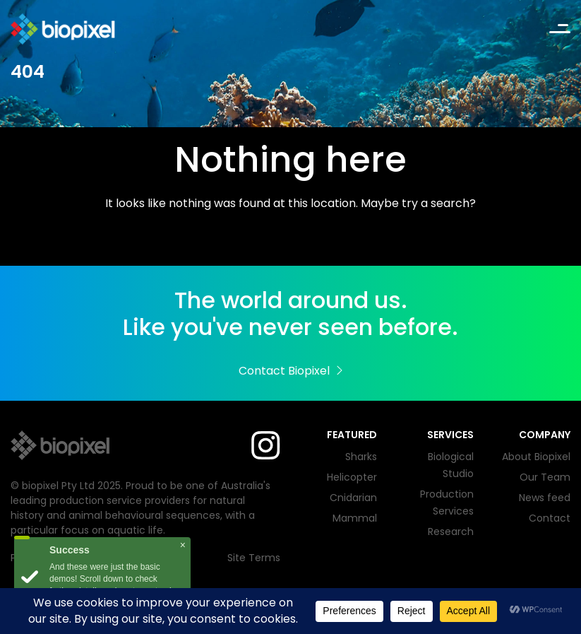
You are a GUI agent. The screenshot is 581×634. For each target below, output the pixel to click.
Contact (549, 518)
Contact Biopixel (290, 371)
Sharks (361, 457)
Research (451, 531)
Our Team (545, 477)
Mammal (355, 518)
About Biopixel (536, 457)
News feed (544, 498)
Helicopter (352, 477)
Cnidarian (353, 498)
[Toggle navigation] (559, 29)
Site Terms (253, 558)
